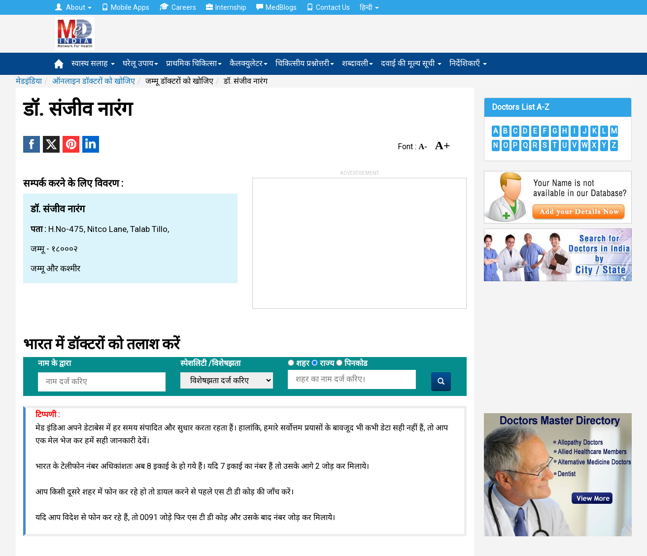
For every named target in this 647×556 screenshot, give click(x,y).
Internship (226, 7)
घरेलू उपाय (140, 63)
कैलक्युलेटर (249, 63)
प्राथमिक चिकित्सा (194, 63)
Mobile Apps (125, 7)
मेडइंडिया (29, 81)
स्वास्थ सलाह (93, 63)
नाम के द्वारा (54, 363)
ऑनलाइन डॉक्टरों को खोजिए (93, 81)
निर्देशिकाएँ (468, 63)
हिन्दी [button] (369, 7)
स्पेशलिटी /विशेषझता (210, 363)
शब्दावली (357, 63)
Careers (177, 7)
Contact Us (328, 7)
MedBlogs (276, 7)
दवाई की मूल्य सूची (411, 63)
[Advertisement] (327, 239)
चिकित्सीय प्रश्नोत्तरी (304, 63)
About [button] (73, 7)
